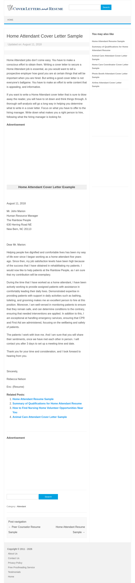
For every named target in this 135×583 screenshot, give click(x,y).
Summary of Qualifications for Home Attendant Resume (47, 403)
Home (10, 20)
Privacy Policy (15, 562)
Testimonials (14, 572)
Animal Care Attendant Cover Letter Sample (40, 417)
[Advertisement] (47, 150)
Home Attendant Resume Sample (33, 399)
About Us (13, 553)
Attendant (21, 506)
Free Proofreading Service (21, 567)
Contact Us (13, 558)
